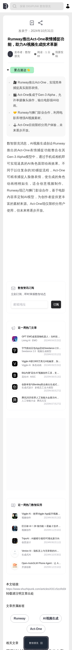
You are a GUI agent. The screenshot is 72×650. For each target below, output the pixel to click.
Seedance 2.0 (29, 351)
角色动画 (36, 365)
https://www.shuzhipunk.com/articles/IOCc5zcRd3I (36, 588)
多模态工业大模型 (44, 387)
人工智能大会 (29, 400)
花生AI (25, 376)
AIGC (33, 376)
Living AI (26, 340)
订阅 (56, 304)
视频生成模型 (44, 351)
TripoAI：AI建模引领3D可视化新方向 (41, 538)
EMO (34, 340)
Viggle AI (26, 365)
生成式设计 (27, 387)
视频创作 (26, 517)
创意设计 (26, 542)
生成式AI (26, 554)
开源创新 (26, 567)
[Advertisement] (36, 245)
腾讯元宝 (41, 400)
